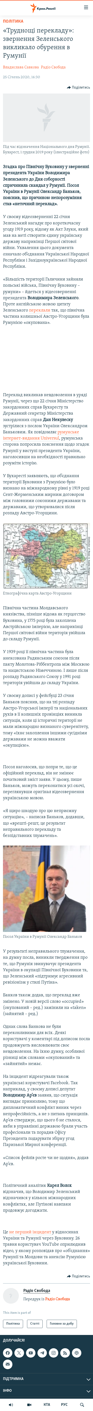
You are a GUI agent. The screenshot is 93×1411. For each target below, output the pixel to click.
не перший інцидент (30, 1232)
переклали (39, 310)
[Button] (78, 87)
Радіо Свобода (53, 67)
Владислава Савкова (21, 67)
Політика (13, 21)
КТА (47, 1405)
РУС (64, 1405)
